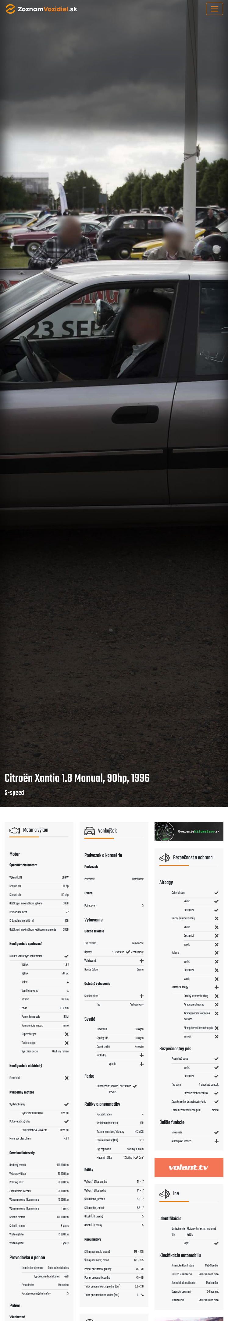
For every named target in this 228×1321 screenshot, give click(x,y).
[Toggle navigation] (214, 9)
